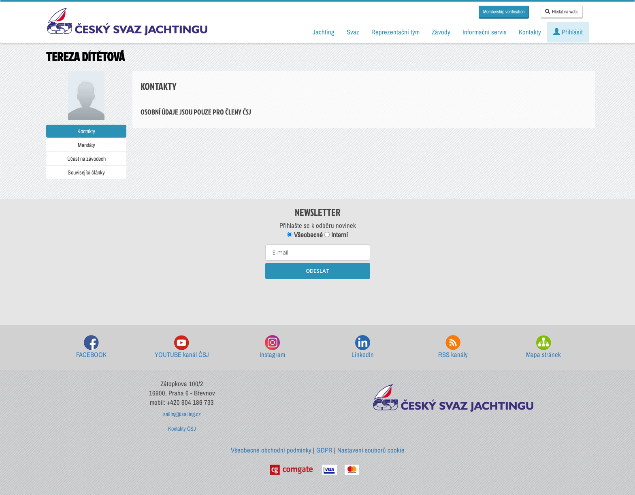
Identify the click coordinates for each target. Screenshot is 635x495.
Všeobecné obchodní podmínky (271, 450)
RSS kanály (453, 347)
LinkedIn (363, 347)
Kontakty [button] (530, 32)
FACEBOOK (91, 347)
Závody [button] (441, 32)
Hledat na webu (561, 11)
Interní (336, 234)
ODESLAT (318, 270)
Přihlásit (568, 32)
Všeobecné (305, 234)
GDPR (324, 450)
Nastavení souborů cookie (371, 450)
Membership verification (503, 11)
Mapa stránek (543, 347)
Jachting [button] (324, 32)
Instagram (272, 347)
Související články (86, 172)
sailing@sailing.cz (182, 414)
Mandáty (86, 145)
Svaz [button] (353, 32)
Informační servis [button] (484, 32)
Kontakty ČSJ (182, 428)
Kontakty (86, 131)
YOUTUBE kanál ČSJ (182, 347)
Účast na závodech (86, 158)
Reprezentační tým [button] (395, 32)
